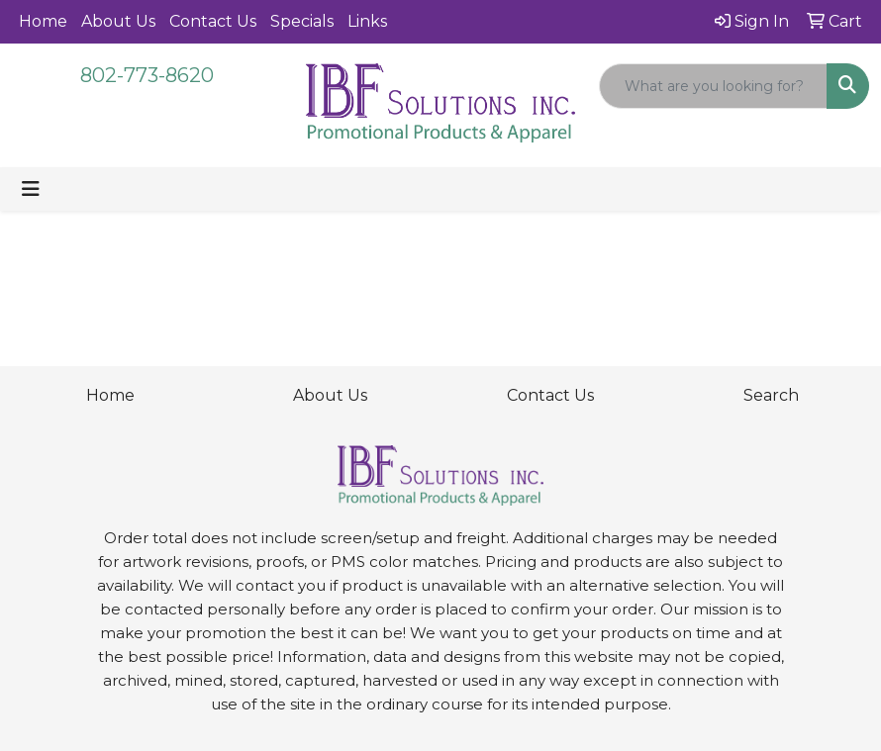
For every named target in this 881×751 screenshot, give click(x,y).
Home (43, 21)
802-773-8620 (147, 75)
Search (771, 395)
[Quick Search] (713, 86)
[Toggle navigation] (30, 189)
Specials (302, 21)
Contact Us (212, 21)
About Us (118, 21)
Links (367, 21)
